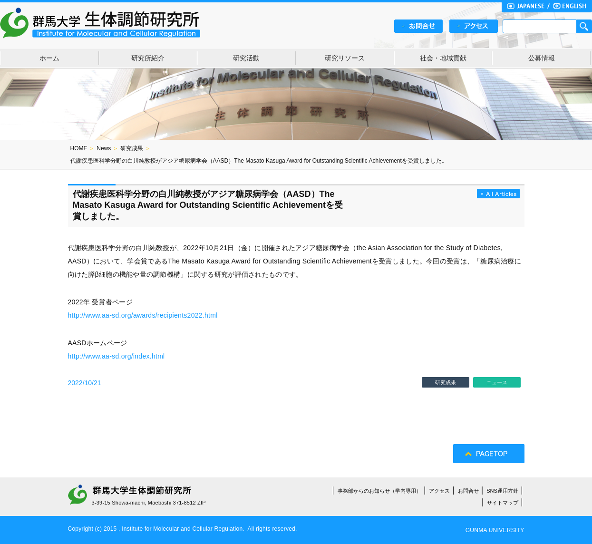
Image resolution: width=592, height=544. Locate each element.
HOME (78, 148)
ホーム (49, 58)
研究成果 (131, 148)
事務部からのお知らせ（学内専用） (379, 491)
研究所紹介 (148, 58)
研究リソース (345, 58)
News (104, 148)
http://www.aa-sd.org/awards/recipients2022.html (143, 315)
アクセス (439, 491)
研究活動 (246, 58)
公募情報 (541, 58)
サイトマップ (502, 502)
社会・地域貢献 (443, 58)
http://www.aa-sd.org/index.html (116, 356)
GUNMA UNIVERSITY (495, 530)
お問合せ (468, 491)
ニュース (496, 382)
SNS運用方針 (502, 491)
